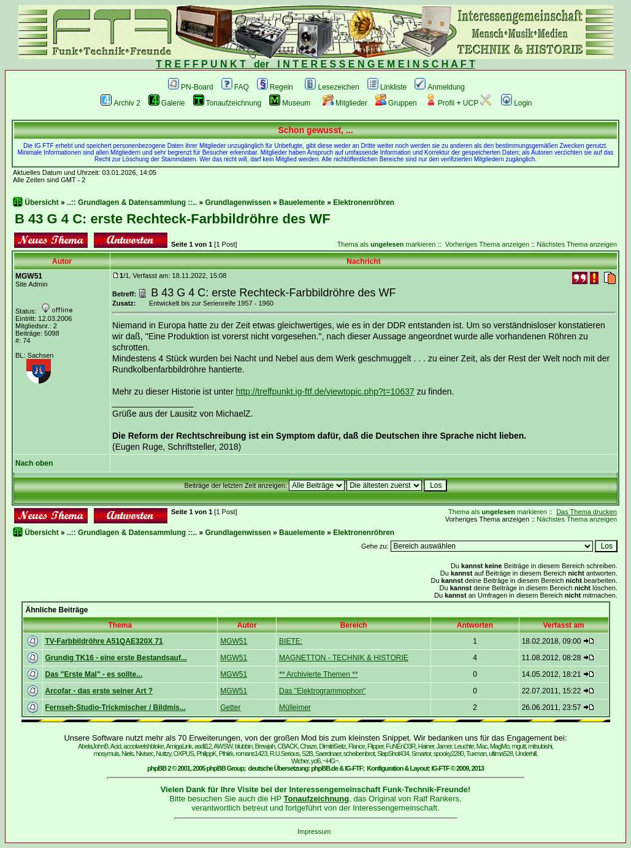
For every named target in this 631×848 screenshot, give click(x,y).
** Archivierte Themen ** (318, 674)
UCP (477, 103)
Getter (230, 707)
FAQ (235, 87)
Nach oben (34, 463)
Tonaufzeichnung (227, 103)
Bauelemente (302, 202)
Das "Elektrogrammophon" (322, 691)
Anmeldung (440, 87)
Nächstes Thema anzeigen (577, 244)
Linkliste (387, 87)
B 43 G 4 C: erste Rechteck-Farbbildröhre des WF (173, 218)
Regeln (275, 87)
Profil (439, 103)
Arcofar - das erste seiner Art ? (99, 691)
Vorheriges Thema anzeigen (487, 244)
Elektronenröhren (363, 202)
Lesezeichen (332, 87)
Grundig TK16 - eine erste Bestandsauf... (116, 657)
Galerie (166, 103)
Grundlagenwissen (237, 202)
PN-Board (190, 87)
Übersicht (41, 202)
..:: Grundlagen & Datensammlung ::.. (132, 202)
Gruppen (396, 103)
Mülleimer (295, 707)
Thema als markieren (386, 244)
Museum (289, 103)
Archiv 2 (120, 103)
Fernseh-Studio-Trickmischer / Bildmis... (115, 707)
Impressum (314, 831)
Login (516, 103)
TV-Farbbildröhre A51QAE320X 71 (104, 641)
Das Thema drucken (586, 511)
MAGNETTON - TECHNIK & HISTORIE (343, 657)
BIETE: (290, 641)
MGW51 (233, 641)
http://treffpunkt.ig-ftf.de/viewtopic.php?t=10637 (325, 391)
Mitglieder (345, 103)
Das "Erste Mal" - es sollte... (94, 674)
